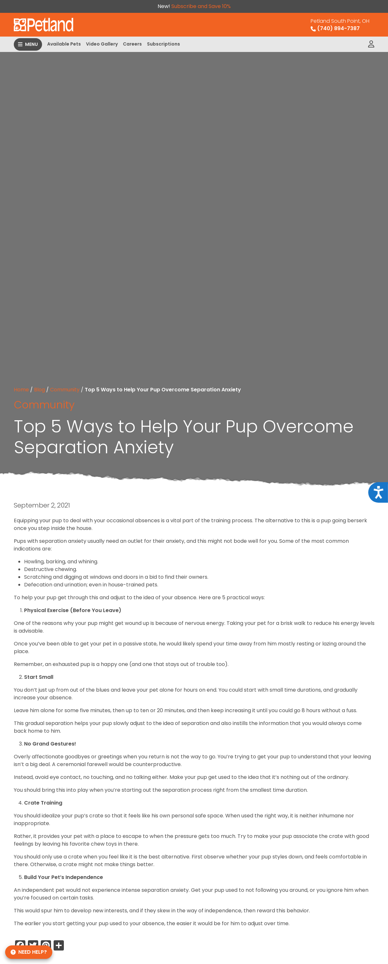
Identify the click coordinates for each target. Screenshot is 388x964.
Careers (132, 44)
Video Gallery (102, 44)
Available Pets (64, 44)
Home (21, 389)
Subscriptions (163, 44)
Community (65, 389)
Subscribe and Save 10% (201, 6)
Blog (39, 389)
